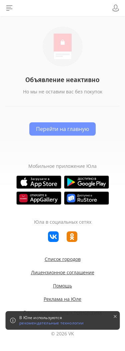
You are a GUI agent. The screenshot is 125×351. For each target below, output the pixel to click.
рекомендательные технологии (51, 323)
